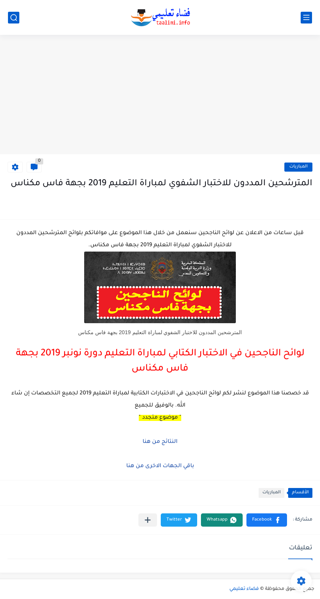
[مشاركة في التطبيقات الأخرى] (147, 520)
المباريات (298, 166)
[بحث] (13, 17)
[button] (266, 520)
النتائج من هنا (160, 442)
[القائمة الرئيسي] (306, 17)
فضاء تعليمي (244, 589)
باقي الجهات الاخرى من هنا (160, 466)
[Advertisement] (160, 95)
